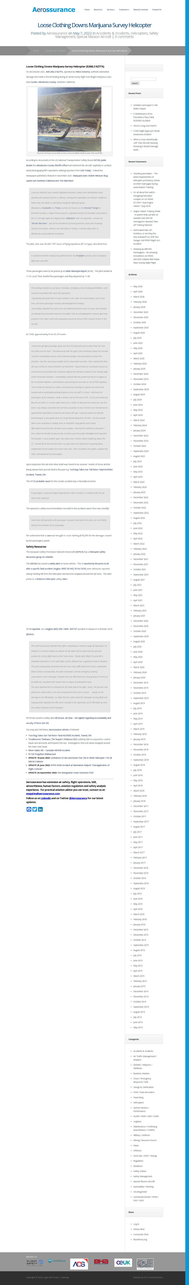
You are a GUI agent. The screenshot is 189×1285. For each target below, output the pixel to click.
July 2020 (137, 646)
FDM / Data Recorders (143, 1092)
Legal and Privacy (51, 1277)
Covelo (34, 82)
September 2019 (141, 698)
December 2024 (140, 373)
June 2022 (137, 528)
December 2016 (140, 867)
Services (111, 9)
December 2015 (140, 929)
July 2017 (137, 831)
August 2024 (139, 394)
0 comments (124, 36)
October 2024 (139, 384)
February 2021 (140, 610)
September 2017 (141, 821)
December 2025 (140, 312)
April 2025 (137, 353)
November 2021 (140, 564)
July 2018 (137, 770)
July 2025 (137, 337)
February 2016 (140, 919)
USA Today (85, 170)
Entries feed (138, 1229)
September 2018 (141, 759)
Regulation (138, 1161)
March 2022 (138, 543)
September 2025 (141, 327)
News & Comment (141, 9)
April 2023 (137, 476)
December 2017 (140, 806)
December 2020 (140, 620)
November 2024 (140, 379)
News (136, 1145)
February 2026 (140, 301)
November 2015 (140, 934)
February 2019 (140, 734)
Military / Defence (141, 1135)
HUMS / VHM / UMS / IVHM (146, 1116)
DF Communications (153, 1277)
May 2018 (137, 780)
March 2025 (138, 358)
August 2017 (139, 826)
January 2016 (139, 924)
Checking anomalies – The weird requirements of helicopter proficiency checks (146, 177)
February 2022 (140, 548)
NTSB (97, 160)
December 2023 (140, 435)
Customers (124, 9)
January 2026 (139, 307)
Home (87, 9)
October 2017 (139, 816)
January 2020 (139, 677)
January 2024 (139, 430)
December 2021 (140, 559)
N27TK (59, 71)
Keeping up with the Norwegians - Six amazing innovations (145, 252)
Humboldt (46, 208)
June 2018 (137, 775)
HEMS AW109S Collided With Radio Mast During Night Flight (146, 259)
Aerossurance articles (59, 729)
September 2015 (141, 945)
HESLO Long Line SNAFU (145, 125)
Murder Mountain (39, 223)
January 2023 (139, 492)
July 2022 (137, 523)
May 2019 (137, 718)
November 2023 (140, 440)
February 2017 (140, 857)
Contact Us (156, 9)
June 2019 (137, 713)
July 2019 (137, 708)
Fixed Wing (138, 1097)
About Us (98, 9)
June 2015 (137, 960)
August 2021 (139, 579)
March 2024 (138, 420)
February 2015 (140, 981)
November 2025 (140, 317)
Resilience (137, 1166)
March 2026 (138, 296)
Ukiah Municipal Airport (76, 271)
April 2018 (137, 785)
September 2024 (141, 389)
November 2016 (140, 873)
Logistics (137, 1121)
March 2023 (138, 482)
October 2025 (139, 322)
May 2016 (137, 904)
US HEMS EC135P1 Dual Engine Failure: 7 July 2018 (143, 202)
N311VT (73, 629)
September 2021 (141, 574)
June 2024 (137, 404)
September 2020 (141, 636)
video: (65, 579)
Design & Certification (143, 1087)
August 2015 (139, 950)
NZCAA (33, 563)
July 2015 (137, 955)
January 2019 (139, 739)
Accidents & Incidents (112, 33)
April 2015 (137, 970)
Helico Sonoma (83, 71)
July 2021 (137, 584)
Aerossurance (57, 33)
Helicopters (139, 33)
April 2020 (137, 662)
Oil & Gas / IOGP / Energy (145, 1155)
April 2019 (137, 723)
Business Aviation (141, 1073)
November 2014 (140, 996)
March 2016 (138, 914)
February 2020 (140, 672)
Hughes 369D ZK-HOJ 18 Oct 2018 (70, 568)
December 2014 (140, 991)
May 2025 (137, 348)
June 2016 (137, 898)
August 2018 (139, 765)
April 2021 (137, 600)
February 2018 (140, 795)
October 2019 (139, 693)
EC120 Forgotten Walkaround (42, 754)
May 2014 (137, 1027)
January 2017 (139, 862)
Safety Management (142, 1176)
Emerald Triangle (91, 208)
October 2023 (139, 446)
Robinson (68, 739)
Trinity (57, 208)
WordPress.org (140, 1239)
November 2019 (140, 687)
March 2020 (138, 667)
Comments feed (140, 1234)
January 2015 (139, 986)
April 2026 (137, 291)
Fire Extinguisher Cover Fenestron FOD (76, 772)
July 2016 (137, 893)
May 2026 (137, 286)
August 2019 (139, 703)
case (49, 535)
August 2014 (139, 1012)
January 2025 (139, 368)
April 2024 (137, 415)
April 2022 (137, 538)
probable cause (43, 481)
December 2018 (140, 744)
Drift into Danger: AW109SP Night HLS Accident (146, 240)
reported (36, 629)
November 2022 (140, 502)
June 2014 (137, 1022)
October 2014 (139, 1001)
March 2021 (138, 605)
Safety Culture (139, 1171)
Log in (136, 1224)
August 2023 (139, 456)
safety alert (54, 563)
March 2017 (138, 852)
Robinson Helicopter (46, 579)
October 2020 (139, 631)
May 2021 (137, 595)
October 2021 (139, 569)
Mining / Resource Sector (145, 1140)
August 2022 (139, 518)
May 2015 (137, 965)
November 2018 (140, 749)
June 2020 (137, 651)
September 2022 (141, 512)
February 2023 (140, 487)
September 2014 (141, 1006)
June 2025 (137, 343)
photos (30, 634)
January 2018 (139, 801)
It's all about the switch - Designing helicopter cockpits (144, 196)
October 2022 (139, 507)
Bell (47, 71)
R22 (75, 739)
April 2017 (137, 847)
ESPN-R (79, 551)
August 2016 (139, 888)
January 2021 (139, 615)
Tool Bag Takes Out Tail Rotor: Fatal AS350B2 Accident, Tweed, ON (59, 735)
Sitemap (65, 1277)
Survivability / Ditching (143, 1186)
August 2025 (139, 332)
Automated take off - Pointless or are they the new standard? (144, 233)
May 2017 (137, 842)
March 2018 (138, 790)
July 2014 (137, 1017)
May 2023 (137, 471)
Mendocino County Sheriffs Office (52, 165)
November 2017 (140, 811)
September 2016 (141, 883)
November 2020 (140, 626)
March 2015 (138, 976)
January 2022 (139, 554)
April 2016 (137, 909)
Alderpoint (70, 218)
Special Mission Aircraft (94, 36)
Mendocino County (47, 82)
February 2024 (140, 425)
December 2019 (140, 682)
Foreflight (80, 255)
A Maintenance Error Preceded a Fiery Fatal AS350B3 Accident (143, 117)
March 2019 (138, 729)
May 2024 (137, 410)
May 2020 (137, 657)
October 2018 (139, 754)
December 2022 (140, 497)
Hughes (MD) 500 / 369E (57, 629)
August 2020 (139, 641)
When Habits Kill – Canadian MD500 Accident (49, 750)
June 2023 (137, 466)
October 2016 (139, 878)
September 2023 (141, 451)
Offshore (137, 1150)
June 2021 (137, 590)
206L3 (53, 71)
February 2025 (140, 363)
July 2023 (137, 461)
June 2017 (137, 837)
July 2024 (137, 399)
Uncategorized (140, 1191)
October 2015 (139, 940)
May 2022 (137, 533)
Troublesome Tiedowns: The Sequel (45, 739)
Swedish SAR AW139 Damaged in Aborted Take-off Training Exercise (145, 221)
